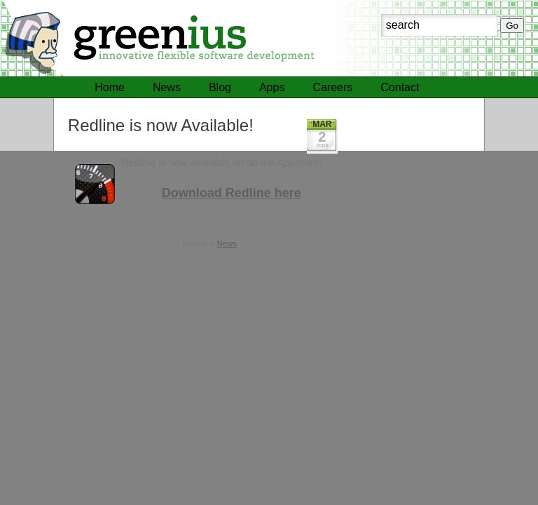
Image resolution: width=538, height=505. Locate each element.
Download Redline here (231, 193)
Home (110, 87)
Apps (271, 87)
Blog (220, 87)
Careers (332, 87)
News (167, 87)
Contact (399, 87)
